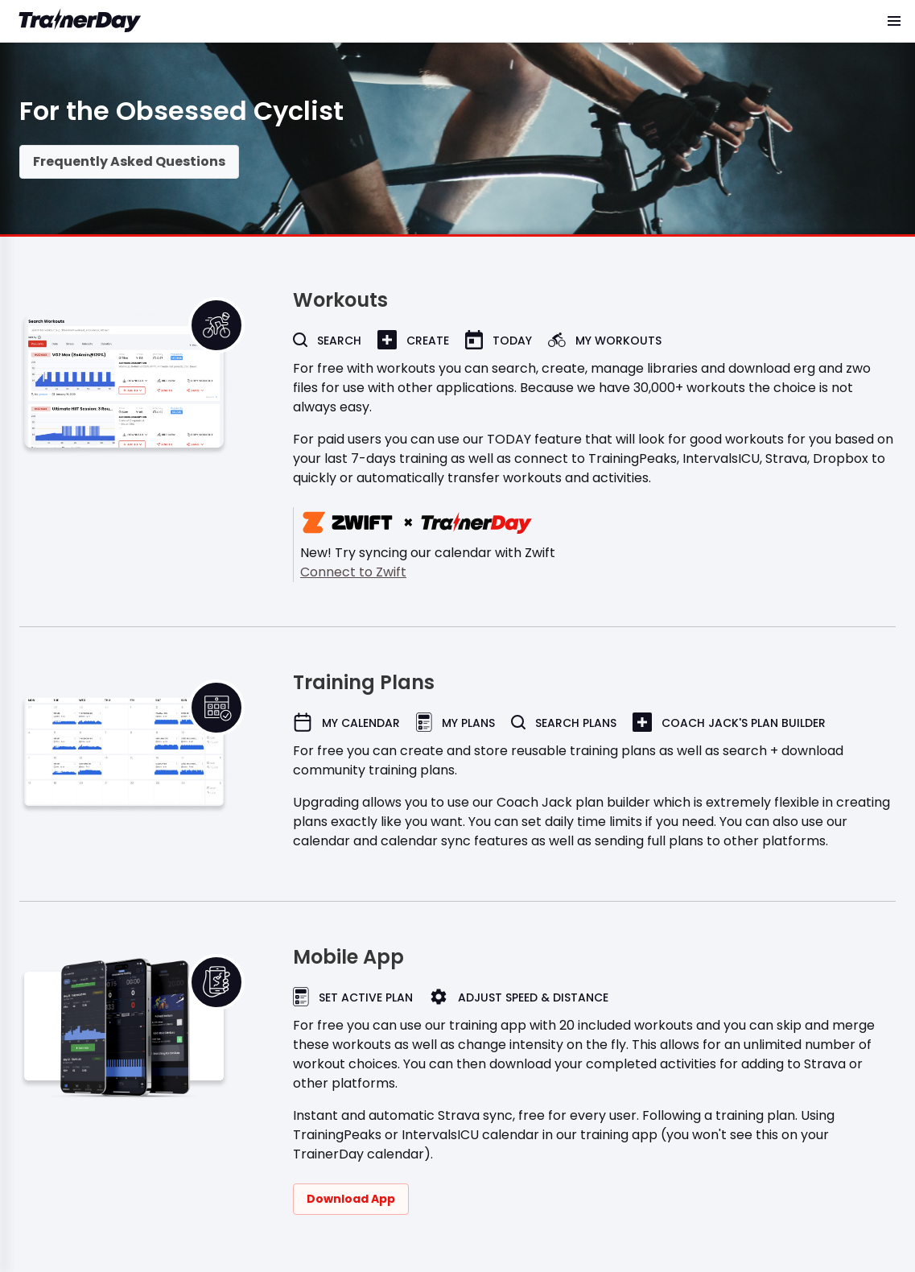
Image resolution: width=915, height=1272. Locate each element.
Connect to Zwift (353, 572)
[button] (894, 21)
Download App (351, 1199)
